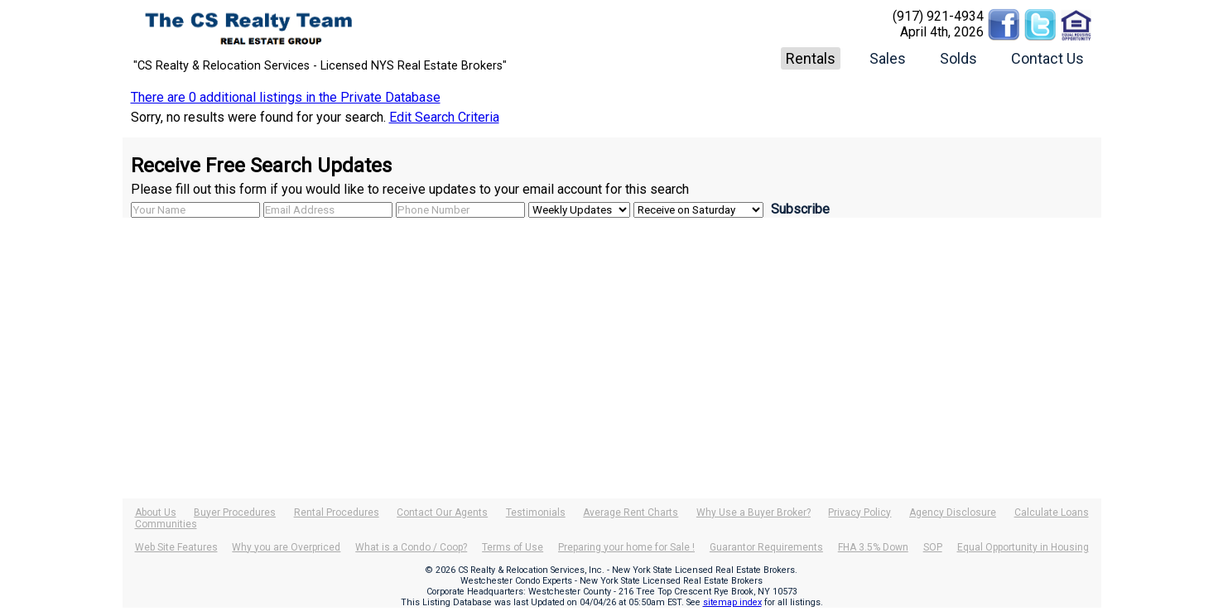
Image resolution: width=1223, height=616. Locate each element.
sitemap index (732, 602)
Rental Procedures (336, 512)
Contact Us (1047, 58)
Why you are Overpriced (286, 547)
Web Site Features (176, 547)
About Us (155, 512)
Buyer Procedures (235, 512)
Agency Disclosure (952, 512)
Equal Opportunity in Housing (1023, 547)
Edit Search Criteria (444, 117)
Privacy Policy (859, 512)
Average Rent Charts (630, 512)
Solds (958, 58)
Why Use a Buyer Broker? (753, 512)
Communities (166, 524)
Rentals (810, 58)
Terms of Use (512, 547)
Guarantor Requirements (766, 547)
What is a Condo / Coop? (411, 547)
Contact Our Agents (442, 512)
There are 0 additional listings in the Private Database (286, 97)
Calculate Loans (1051, 512)
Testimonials (536, 512)
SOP (932, 547)
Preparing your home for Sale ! (626, 547)
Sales (887, 58)
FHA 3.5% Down (873, 547)
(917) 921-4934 (938, 16)
